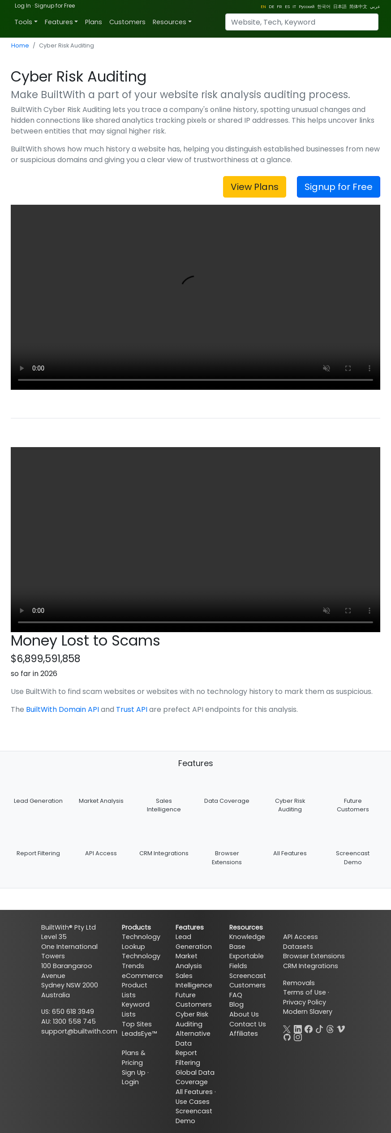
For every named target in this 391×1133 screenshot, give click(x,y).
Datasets (298, 946)
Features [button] (59, 21)
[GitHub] (287, 1036)
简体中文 (358, 6)
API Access (101, 853)
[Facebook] (309, 1028)
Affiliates (243, 1033)
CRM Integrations (164, 853)
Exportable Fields (246, 961)
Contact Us (247, 1024)
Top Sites (137, 1024)
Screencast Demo (194, 1116)
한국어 (324, 6)
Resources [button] (169, 21)
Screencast (247, 975)
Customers (127, 21)
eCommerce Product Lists (142, 985)
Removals (299, 982)
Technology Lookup (141, 941)
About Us (244, 1014)
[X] (287, 1028)
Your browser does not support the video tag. (195, 297)
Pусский (306, 6)
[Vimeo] (341, 1028)
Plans (93, 21)
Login (130, 1081)
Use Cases (193, 1101)
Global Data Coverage (195, 1077)
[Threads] (330, 1028)
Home (20, 45)
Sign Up (134, 1072)
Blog (236, 1004)
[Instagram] (298, 1036)
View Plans (255, 187)
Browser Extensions (314, 956)
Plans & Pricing (134, 1057)
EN (263, 6)
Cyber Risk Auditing (192, 1019)
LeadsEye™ (139, 1033)
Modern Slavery (307, 1011)
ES (287, 6)
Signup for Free (54, 5)
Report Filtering (38, 853)
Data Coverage (226, 801)
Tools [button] (23, 21)
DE (271, 6)
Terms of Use (304, 992)
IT (294, 6)
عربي (375, 6)
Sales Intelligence (194, 980)
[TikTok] (319, 1028)
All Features (290, 853)
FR (279, 6)
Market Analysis (101, 801)
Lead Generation (38, 801)
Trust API (131, 709)
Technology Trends (141, 961)
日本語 (340, 6)
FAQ (235, 995)
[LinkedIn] (298, 1028)
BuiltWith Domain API (62, 709)
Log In (23, 5)
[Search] (301, 21)
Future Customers (194, 1000)
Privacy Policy (304, 1002)
